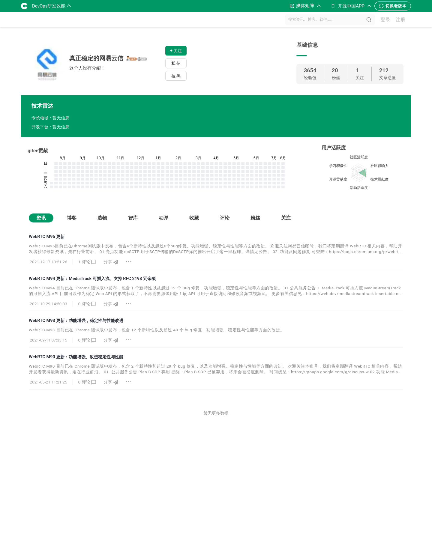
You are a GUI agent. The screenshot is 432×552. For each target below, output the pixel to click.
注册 (400, 19)
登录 (385, 19)
